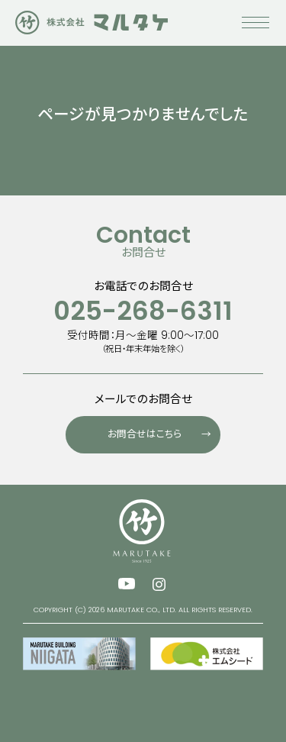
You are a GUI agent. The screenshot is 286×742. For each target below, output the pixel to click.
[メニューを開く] (255, 30)
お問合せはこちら (164, 430)
